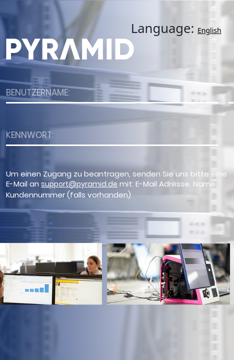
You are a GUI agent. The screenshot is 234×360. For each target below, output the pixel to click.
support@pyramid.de (79, 184)
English (210, 30)
